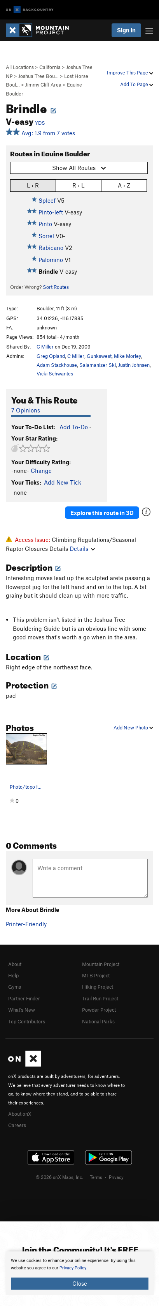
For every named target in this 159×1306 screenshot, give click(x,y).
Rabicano (50, 247)
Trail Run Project (100, 998)
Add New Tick (62, 482)
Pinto (45, 223)
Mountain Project (100, 964)
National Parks (98, 1021)
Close (79, 1283)
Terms (96, 1177)
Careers (17, 1125)
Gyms (14, 987)
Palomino (50, 259)
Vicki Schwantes (55, 373)
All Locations (20, 67)
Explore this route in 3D (102, 512)
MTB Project (96, 975)
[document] (79, 1273)
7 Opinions (25, 410)
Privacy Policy (72, 1268)
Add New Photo (133, 727)
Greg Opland (51, 356)
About (14, 964)
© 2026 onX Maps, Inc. (59, 1177)
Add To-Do (73, 426)
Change (41, 470)
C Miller (45, 346)
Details (82, 548)
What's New (21, 1010)
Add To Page (136, 84)
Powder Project (99, 1010)
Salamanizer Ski (97, 365)
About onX (19, 1114)
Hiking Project (97, 987)
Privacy (116, 1177)
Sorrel (46, 235)
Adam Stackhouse (57, 365)
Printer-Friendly (26, 923)
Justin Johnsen (134, 365)
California (50, 67)
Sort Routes (56, 287)
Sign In (126, 30)
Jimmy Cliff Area (43, 84)
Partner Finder (24, 998)
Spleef (47, 200)
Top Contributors (26, 1021)
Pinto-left (50, 212)
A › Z (124, 185)
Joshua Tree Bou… (38, 76)
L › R (33, 185)
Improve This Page (130, 72)
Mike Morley (127, 356)
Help (13, 975)
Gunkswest (99, 356)
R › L (78, 185)
